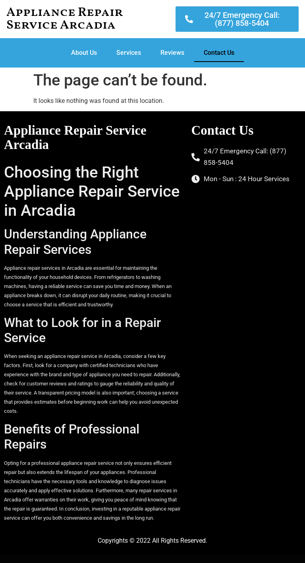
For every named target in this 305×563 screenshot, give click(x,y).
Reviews (172, 52)
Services (128, 52)
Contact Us (219, 52)
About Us (84, 52)
